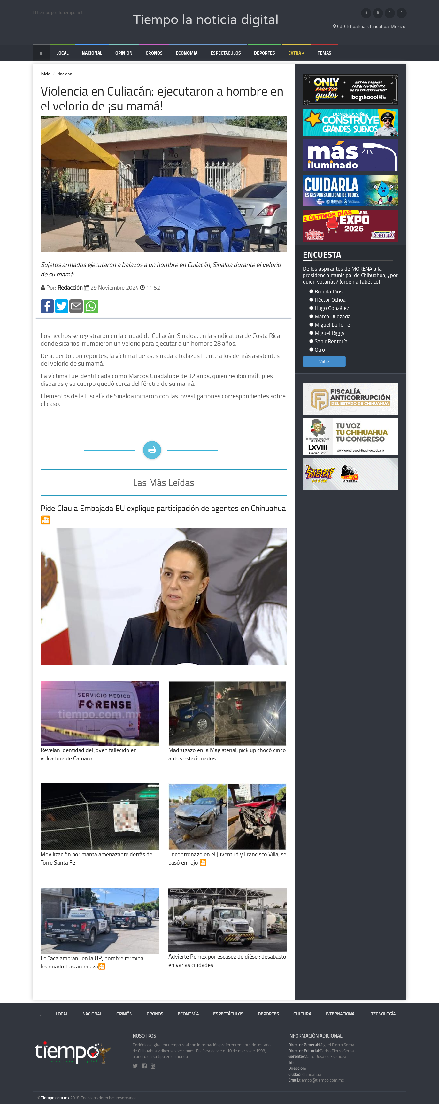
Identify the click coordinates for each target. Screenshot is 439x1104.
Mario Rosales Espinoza (317, 1056)
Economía (186, 53)
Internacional (341, 1014)
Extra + (296, 53)
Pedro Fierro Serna (321, 1050)
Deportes (264, 53)
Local (62, 53)
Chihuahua (304, 1074)
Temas (324, 53)
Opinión (124, 53)
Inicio (45, 74)
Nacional (92, 53)
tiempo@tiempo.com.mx (316, 1080)
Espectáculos (226, 53)
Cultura (302, 1014)
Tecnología (383, 1014)
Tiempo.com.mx (55, 1097)
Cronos (154, 53)
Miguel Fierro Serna (321, 1044)
